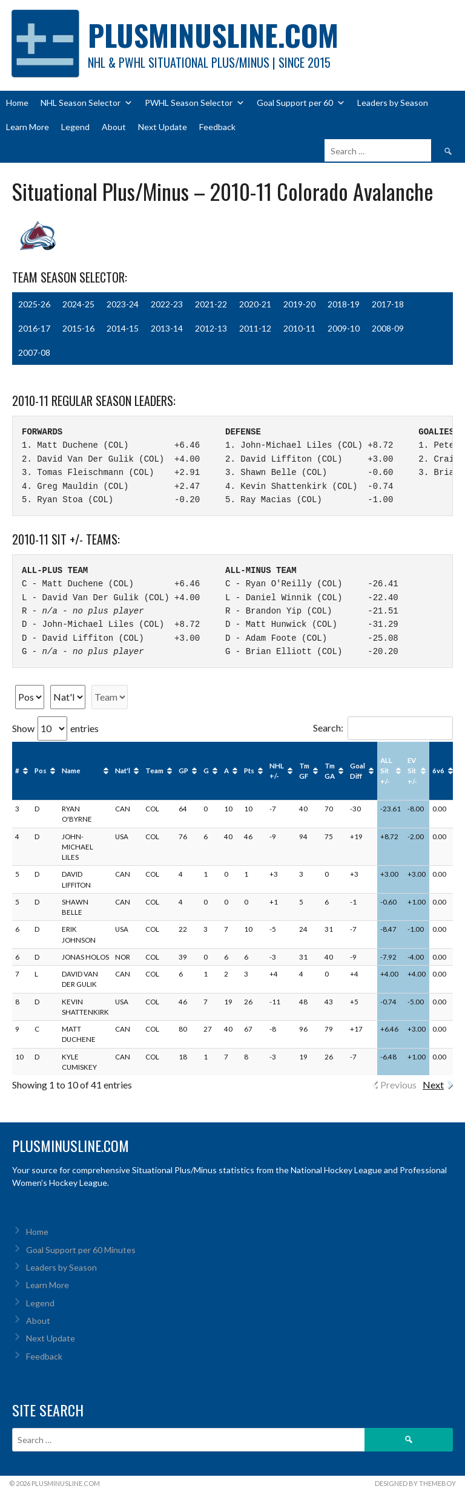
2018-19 (344, 304)
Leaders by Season (392, 102)
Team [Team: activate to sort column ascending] (154, 770)
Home (17, 102)
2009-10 (344, 328)
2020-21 (255, 304)
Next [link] (433, 1084)
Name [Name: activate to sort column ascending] (71, 770)
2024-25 (78, 304)
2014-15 (123, 328)
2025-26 (34, 304)
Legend (75, 127)
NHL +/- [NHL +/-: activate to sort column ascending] (276, 771)
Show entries (55, 728)
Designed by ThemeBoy (415, 1483)
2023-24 (123, 304)
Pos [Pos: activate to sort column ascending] (41, 770)
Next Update (162, 127)
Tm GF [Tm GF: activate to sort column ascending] (304, 771)
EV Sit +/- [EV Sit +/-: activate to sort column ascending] (412, 770)
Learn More (27, 127)
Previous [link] (398, 1084)
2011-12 (255, 328)
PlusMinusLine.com (213, 34)
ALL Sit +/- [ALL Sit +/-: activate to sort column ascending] (386, 770)
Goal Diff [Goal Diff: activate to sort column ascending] (357, 771)
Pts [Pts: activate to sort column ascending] (249, 770)
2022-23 (167, 304)
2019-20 (299, 304)
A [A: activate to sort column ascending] (226, 770)
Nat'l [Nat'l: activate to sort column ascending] (122, 770)
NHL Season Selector (87, 103)
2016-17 (34, 328)
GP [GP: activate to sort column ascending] (183, 770)
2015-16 (78, 328)
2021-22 (211, 304)
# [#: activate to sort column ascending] (17, 770)
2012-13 (211, 328)
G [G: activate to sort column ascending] (206, 770)
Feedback (217, 127)
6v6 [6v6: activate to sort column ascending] (438, 770)
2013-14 (167, 328)
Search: (383, 727)
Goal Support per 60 (301, 103)
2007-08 (34, 352)
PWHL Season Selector (195, 103)
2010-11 (299, 328)
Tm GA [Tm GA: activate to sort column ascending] (330, 771)
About (114, 127)
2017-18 (388, 304)
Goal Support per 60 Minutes (81, 1250)
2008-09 (388, 328)
